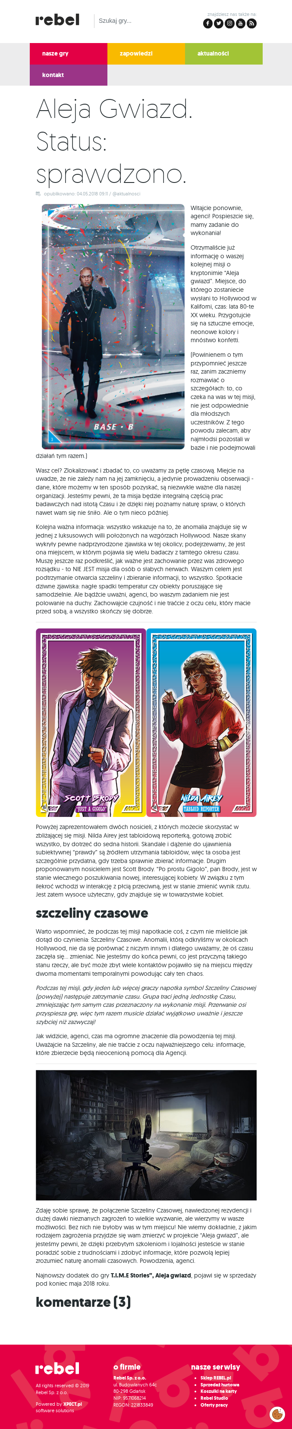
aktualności (213, 53)
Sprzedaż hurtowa (220, 1385)
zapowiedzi (136, 53)
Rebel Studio (214, 1398)
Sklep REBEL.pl (216, 1378)
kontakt (53, 75)
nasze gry (55, 53)
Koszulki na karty (219, 1391)
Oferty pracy (214, 1405)
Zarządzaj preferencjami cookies (277, 1412)
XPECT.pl (72, 1404)
